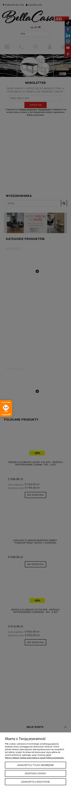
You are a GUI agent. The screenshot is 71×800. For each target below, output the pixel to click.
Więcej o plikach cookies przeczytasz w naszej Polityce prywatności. (34, 758)
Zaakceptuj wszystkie (35, 781)
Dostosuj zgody (35, 773)
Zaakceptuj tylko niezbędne (35, 765)
